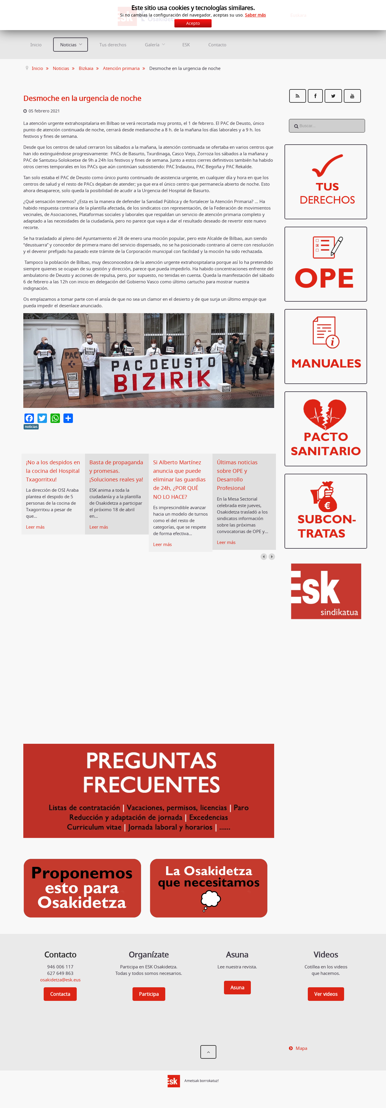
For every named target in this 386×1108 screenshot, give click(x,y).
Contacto (217, 45)
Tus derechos (112, 45)
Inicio (36, 45)
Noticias (68, 45)
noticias (31, 426)
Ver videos (326, 1003)
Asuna (237, 996)
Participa (149, 1003)
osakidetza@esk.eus (60, 988)
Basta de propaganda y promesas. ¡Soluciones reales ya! (113, 479)
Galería (152, 45)
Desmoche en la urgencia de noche (87, 98)
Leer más (35, 536)
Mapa (301, 1057)
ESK (186, 45)
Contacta (60, 1003)
